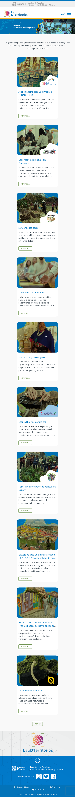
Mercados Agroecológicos (31, 357)
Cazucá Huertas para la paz (32, 421)
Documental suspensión (30, 690)
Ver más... (25, 115)
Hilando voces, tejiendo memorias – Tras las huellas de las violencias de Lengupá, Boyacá (36, 626)
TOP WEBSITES (38, 790)
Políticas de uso (55, 787)
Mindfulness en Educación (31, 292)
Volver (37, 723)
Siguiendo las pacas (28, 227)
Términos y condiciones (21, 787)
